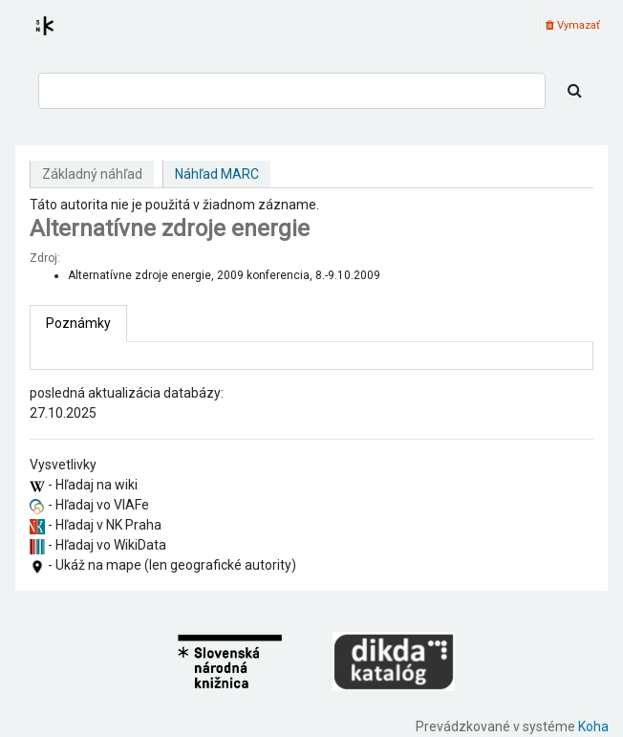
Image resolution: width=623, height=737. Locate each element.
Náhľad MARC (217, 174)
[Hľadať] (574, 91)
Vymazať (573, 25)
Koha (593, 726)
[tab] (78, 323)
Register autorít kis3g (62, 37)
